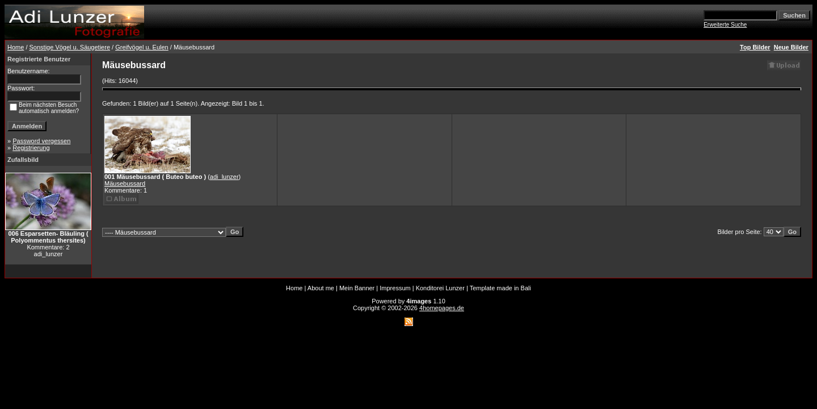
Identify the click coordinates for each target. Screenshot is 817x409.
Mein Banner (356, 288)
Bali (526, 288)
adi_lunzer (224, 176)
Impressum (395, 288)
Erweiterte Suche (725, 25)
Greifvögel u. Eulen (142, 47)
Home (15, 47)
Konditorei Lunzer (440, 288)
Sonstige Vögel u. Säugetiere (70, 47)
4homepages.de (441, 307)
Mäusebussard (124, 183)
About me (321, 288)
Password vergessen (41, 140)
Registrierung (30, 147)
